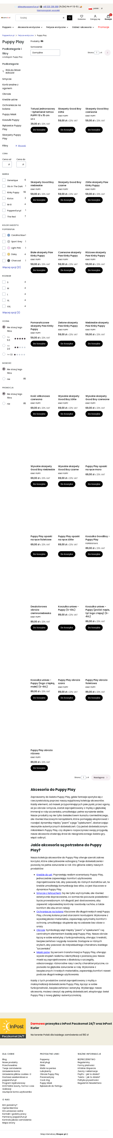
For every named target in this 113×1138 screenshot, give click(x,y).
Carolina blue (16, 235)
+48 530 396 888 (50, 6)
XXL (9, 306)
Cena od (6, 159)
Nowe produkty (10, 1062)
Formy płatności (86, 1065)
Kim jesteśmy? (9, 1105)
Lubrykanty (45, 1071)
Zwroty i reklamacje (88, 1071)
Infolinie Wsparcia (87, 1068)
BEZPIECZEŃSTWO (86, 1059)
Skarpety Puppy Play (11, 136)
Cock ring (45, 1080)
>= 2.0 (16, 347)
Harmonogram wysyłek (48, 10)
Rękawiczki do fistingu (51, 1085)
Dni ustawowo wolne (12, 1110)
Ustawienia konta (11, 1071)
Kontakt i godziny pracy (14, 1113)
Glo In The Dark (15, 186)
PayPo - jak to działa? (89, 1074)
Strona (91, 52)
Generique (12, 180)
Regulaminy (84, 1062)
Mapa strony (8, 1122)
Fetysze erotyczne (26, 35)
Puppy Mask (9, 114)
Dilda (42, 1065)
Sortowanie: (37, 46)
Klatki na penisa (48, 1068)
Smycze (6, 79)
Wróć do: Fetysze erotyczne (11, 71)
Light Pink (14, 247)
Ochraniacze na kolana (11, 107)
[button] (69, 17)
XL (8, 300)
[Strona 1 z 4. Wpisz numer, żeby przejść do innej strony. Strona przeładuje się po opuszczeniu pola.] (96, 52)
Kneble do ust (44, 874)
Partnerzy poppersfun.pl (14, 1116)
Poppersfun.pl (8, 35)
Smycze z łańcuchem (48, 893)
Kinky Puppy (13, 192)
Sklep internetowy (53, 1134)
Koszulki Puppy (10, 120)
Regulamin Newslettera (89, 1083)
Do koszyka (39, 129)
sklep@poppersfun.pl (28, 6)
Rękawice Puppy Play (11, 127)
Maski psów (43, 952)
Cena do (20, 159)
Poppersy (44, 1059)
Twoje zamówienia (11, 1068)
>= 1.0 (16, 354)
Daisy (12, 254)
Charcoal (14, 260)
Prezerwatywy (47, 1077)
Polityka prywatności (88, 1080)
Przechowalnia (9, 1065)
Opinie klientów (10, 1108)
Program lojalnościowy (13, 1083)
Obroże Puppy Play (49, 1074)
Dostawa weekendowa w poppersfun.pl (15, 1079)
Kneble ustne (10, 99)
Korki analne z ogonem (10, 86)
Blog (4, 1059)
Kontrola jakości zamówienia (16, 1119)
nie (8, 379)
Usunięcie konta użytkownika (17, 1091)
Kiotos (10, 198)
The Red (11, 216)
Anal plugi (45, 1062)
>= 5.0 (16, 339)
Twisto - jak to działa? (89, 1077)
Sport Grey (14, 241)
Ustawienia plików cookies (15, 1074)
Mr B (9, 204)
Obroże (6, 94)
